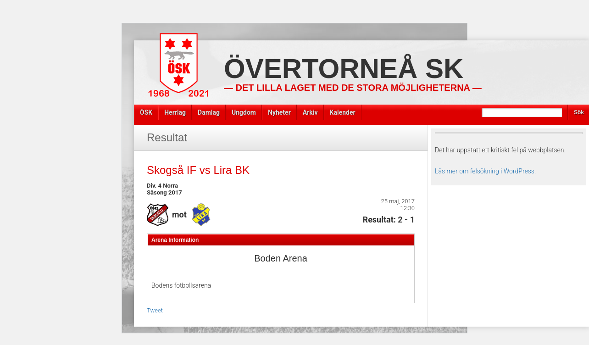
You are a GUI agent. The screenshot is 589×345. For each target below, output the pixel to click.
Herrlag (175, 112)
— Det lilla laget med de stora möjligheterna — (353, 88)
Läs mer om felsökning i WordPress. (485, 171)
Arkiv (310, 112)
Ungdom (244, 112)
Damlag (209, 112)
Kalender (343, 112)
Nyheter (279, 112)
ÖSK (146, 112)
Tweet (155, 310)
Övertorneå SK (343, 68)
